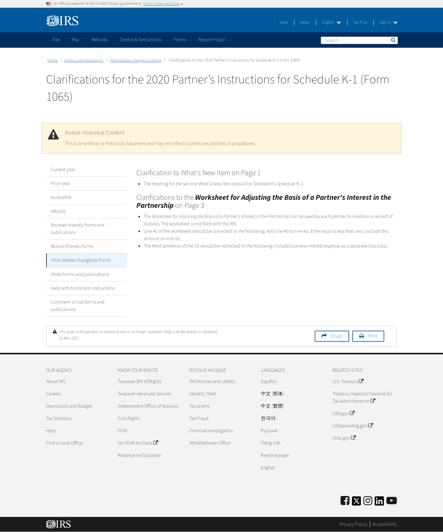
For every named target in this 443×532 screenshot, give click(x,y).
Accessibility (385, 524)
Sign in (388, 22)
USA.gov (343, 413)
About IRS (56, 381)
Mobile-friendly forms (72, 246)
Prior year (60, 183)
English (331, 22)
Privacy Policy (353, 524)
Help (284, 22)
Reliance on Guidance (139, 455)
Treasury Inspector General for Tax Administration (362, 397)
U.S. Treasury (348, 381)
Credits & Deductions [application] (140, 39)
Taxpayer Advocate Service (144, 393)
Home (52, 60)
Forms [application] (180, 39)
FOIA (122, 430)
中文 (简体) (272, 393)
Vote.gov (344, 437)
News (305, 22)
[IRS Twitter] (356, 502)
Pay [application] (75, 39)
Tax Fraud (199, 418)
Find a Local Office (64, 442)
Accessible (61, 197)
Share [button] (336, 336)
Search (392, 40)
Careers (53, 393)
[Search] (359, 40)
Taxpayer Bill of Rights (139, 381)
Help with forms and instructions (83, 287)
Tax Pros (360, 22)
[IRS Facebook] (345, 500)
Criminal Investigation (211, 430)
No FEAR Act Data (138, 442)
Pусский (269, 430)
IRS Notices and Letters (212, 381)
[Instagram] (367, 500)
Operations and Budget (69, 405)
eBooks (58, 211)
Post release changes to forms (136, 60)
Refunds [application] (99, 39)
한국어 (268, 418)
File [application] (56, 39)
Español (269, 381)
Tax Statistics (58, 418)
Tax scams (199, 405)
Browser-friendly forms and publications (78, 229)
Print (372, 336)
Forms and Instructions (83, 60)
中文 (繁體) (272, 405)
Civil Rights (129, 418)
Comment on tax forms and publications (78, 305)
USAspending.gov (353, 425)
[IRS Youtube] (391, 500)
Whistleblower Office (210, 442)
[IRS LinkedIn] (379, 502)
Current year (63, 169)
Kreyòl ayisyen (275, 455)
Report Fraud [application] (211, 39)
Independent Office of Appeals (148, 405)
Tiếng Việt (271, 442)
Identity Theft (203, 393)
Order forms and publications (80, 274)
